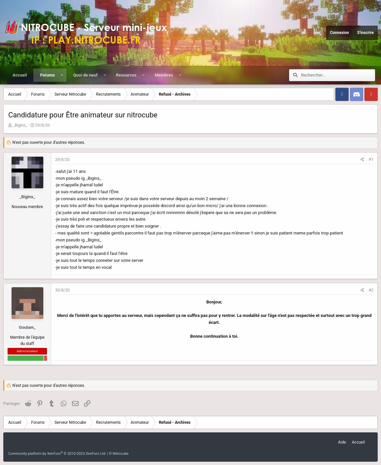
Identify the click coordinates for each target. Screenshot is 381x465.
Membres (164, 75)
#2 (371, 290)
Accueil (20, 75)
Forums (47, 75)
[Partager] (362, 160)
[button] (61, 75)
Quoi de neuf (85, 75)
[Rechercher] (338, 75)
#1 (371, 159)
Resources (126, 75)
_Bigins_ (20, 125)
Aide (342, 442)
